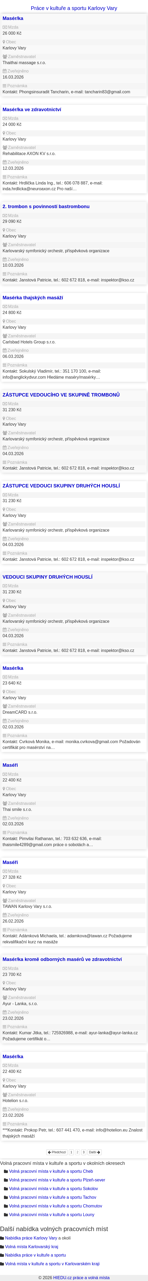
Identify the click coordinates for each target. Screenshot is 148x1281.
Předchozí (57, 1152)
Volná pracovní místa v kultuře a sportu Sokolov (53, 1188)
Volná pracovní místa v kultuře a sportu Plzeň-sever (57, 1180)
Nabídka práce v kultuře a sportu (35, 1255)
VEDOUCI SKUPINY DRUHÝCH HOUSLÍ (48, 577)
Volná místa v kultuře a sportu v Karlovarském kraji (52, 1264)
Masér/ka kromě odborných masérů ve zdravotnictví (62, 959)
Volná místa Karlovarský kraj (31, 1246)
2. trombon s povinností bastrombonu (46, 206)
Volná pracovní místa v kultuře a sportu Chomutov (55, 1206)
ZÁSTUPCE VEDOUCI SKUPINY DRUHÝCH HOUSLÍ (61, 485)
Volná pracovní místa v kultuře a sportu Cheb (51, 1171)
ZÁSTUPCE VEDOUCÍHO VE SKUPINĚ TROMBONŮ (61, 395)
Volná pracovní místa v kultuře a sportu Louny (51, 1214)
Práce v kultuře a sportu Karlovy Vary (74, 8)
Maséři (10, 765)
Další (94, 1152)
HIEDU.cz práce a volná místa (81, 1277)
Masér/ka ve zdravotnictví (32, 109)
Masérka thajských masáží (33, 297)
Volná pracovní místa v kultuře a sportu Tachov (52, 1197)
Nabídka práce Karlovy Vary (31, 1238)
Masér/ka (13, 18)
